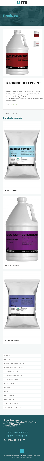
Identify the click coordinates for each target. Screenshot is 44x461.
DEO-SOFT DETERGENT (12, 266)
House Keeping (9, 383)
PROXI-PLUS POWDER (12, 341)
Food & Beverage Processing (13, 367)
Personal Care (9, 395)
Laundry (15, 104)
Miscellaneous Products (14, 375)
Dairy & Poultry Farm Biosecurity (14, 363)
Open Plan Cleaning (13, 379)
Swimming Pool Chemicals (12, 407)
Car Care (7, 359)
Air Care (7, 355)
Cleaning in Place (12, 371)
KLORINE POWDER (11, 191)
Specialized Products (11, 403)
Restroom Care (9, 399)
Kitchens (7, 387)
